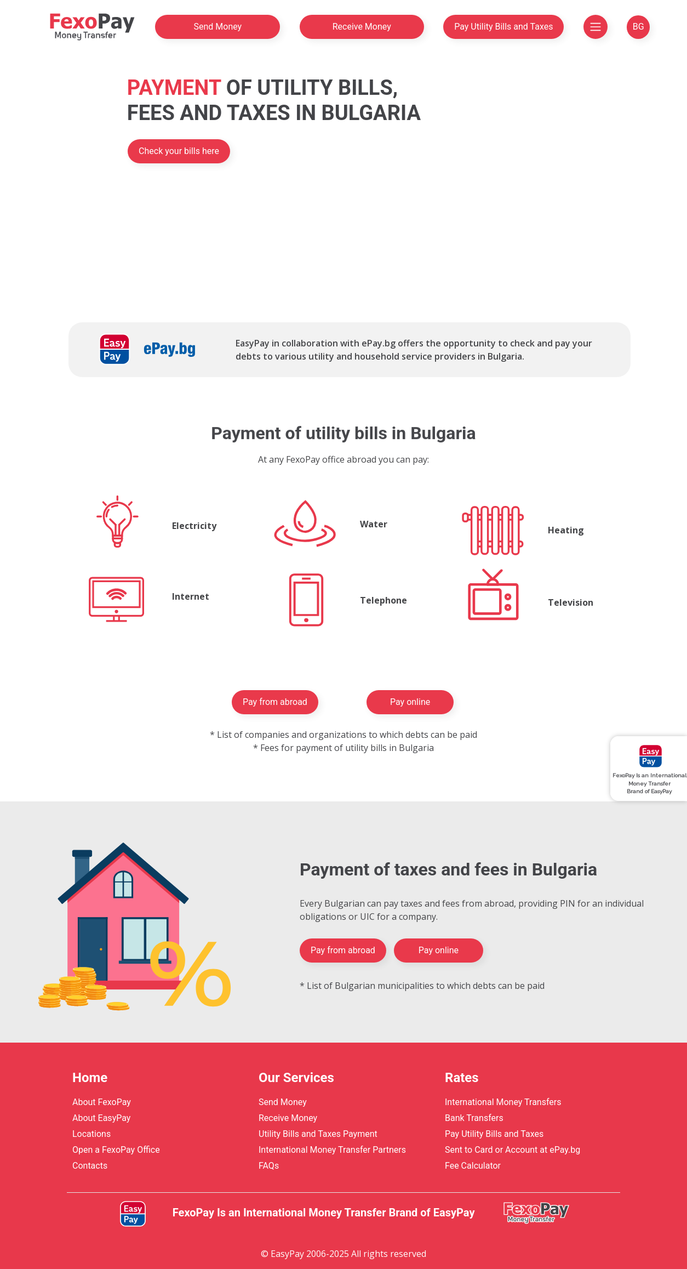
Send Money (217, 26)
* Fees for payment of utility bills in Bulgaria (343, 748)
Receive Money (362, 26)
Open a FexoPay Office (116, 1150)
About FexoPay (101, 1102)
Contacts (89, 1165)
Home (89, 1077)
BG (638, 26)
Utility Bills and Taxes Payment (318, 1134)
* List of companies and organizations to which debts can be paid (343, 735)
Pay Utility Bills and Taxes (503, 26)
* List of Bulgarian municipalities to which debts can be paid (422, 986)
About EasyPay (101, 1118)
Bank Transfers (474, 1118)
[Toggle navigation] (595, 27)
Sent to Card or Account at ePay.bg (512, 1150)
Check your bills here (179, 151)
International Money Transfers (503, 1102)
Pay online (410, 702)
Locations (91, 1134)
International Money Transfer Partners (332, 1150)
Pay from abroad (275, 702)
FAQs (269, 1165)
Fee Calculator (473, 1165)
